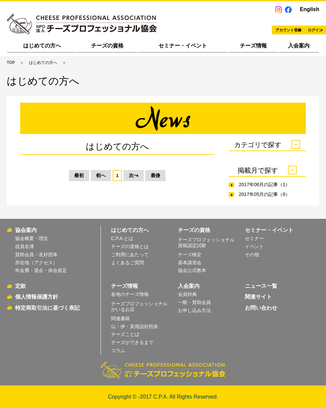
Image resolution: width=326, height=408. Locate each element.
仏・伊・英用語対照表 (134, 326)
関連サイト (258, 297)
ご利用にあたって (130, 254)
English (309, 9)
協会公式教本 (192, 270)
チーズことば (125, 334)
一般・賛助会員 (194, 302)
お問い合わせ (261, 308)
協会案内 (26, 230)
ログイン (289, 25)
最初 (55, 176)
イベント (254, 246)
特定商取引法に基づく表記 (47, 308)
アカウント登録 (227, 25)
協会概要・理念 (31, 238)
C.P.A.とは (122, 238)
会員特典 (187, 294)
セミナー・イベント (182, 45)
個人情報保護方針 (36, 297)
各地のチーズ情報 (130, 294)
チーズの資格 (107, 45)
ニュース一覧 (261, 286)
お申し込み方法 (194, 310)
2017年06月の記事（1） (264, 184)
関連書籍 (120, 318)
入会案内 (299, 45)
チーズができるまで (132, 342)
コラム (118, 350)
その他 (252, 254)
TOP (11, 62)
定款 (20, 286)
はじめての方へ (42, 45)
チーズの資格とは (130, 246)
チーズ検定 (190, 254)
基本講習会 (190, 262)
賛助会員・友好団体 (36, 254)
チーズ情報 (253, 45)
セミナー (254, 238)
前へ (91, 176)
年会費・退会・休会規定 (41, 270)
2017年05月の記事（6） (264, 194)
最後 (179, 176)
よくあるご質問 (127, 262)
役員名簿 (24, 246)
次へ (143, 176)
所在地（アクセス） (36, 262)
